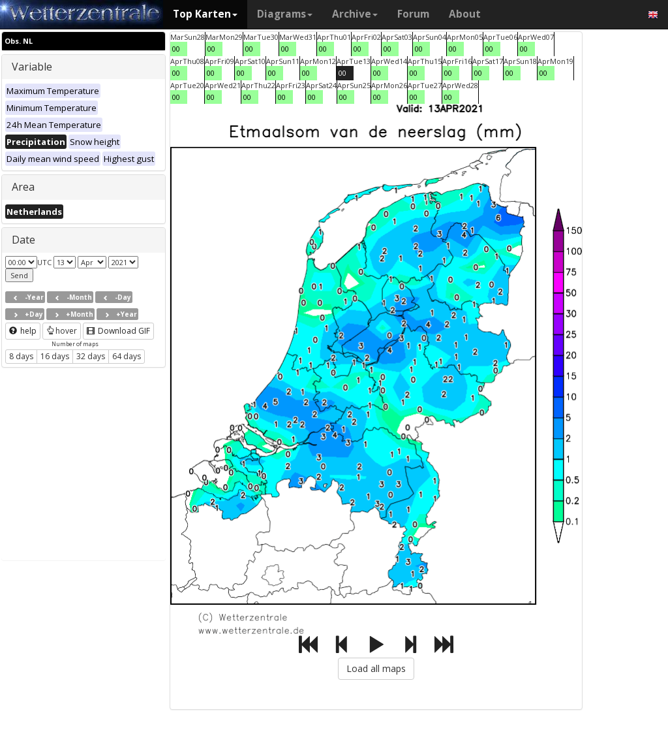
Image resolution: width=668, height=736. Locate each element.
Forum (413, 14)
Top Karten (205, 14)
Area (23, 187)
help (23, 331)
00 (176, 49)
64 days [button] (126, 356)
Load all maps (376, 668)
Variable (32, 66)
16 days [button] (54, 356)
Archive (355, 14)
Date (23, 239)
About (465, 14)
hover (61, 331)
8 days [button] (21, 356)
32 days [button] (90, 356)
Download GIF (118, 331)
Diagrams (284, 14)
